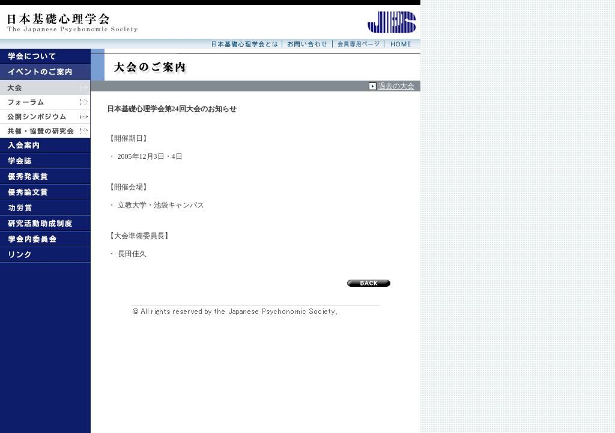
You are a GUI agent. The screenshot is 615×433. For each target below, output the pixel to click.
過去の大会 (396, 86)
